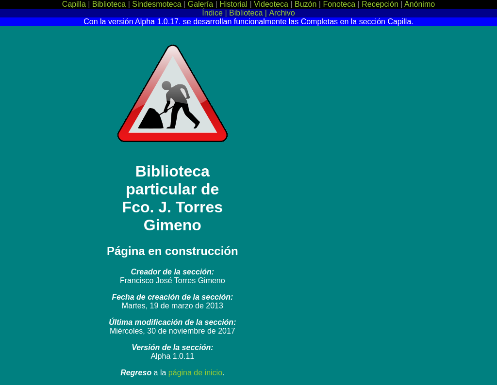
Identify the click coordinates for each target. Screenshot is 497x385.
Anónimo (419, 4)
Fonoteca (340, 4)
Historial (234, 4)
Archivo (282, 13)
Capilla (75, 4)
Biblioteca (110, 4)
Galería (201, 4)
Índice (212, 13)
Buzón (307, 4)
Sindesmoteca (157, 4)
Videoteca (272, 4)
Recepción (381, 4)
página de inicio (195, 373)
